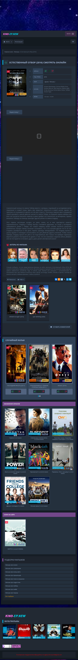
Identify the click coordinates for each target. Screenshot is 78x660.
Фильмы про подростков (12, 583)
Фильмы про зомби (11, 590)
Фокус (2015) (62, 385)
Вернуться (11, 279)
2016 (45, 77)
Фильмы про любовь (11, 586)
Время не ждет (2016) (16, 317)
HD (8, 71)
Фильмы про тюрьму (11, 593)
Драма (47, 82)
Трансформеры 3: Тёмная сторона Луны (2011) (39, 386)
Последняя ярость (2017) (16, 385)
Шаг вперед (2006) (39, 317)
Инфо (21, 279)
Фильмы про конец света (12, 572)
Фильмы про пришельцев (13, 576)
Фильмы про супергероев (13, 569)
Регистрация (18, 42)
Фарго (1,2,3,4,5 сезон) (15, 550)
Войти (8, 42)
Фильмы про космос (11, 566)
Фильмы (52, 82)
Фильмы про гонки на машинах (14, 579)
